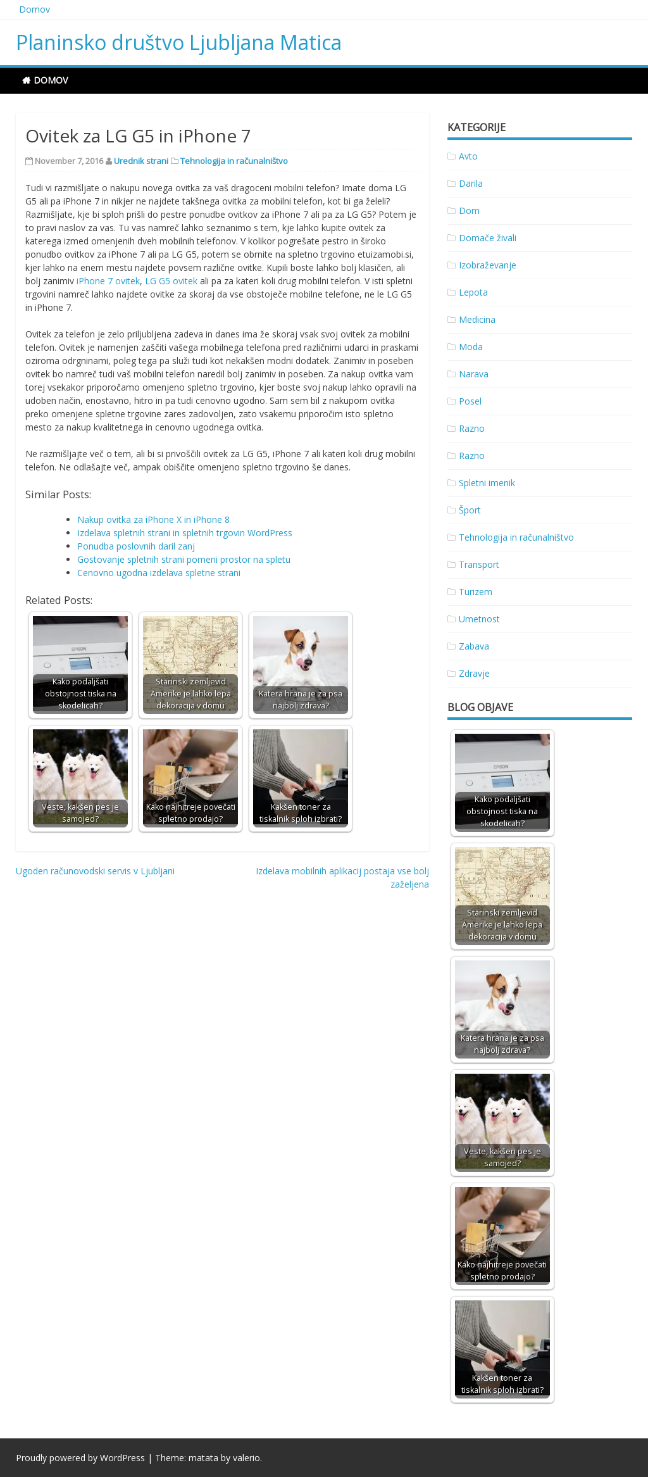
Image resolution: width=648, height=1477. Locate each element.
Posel (470, 401)
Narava (474, 374)
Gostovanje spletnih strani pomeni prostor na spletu (183, 559)
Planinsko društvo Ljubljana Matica (179, 42)
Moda (471, 347)
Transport (479, 564)
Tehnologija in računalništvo (234, 161)
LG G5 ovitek (171, 281)
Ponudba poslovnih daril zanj (136, 546)
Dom (469, 210)
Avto (468, 156)
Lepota (473, 292)
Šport (470, 510)
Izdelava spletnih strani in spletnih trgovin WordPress (184, 533)
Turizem (475, 592)
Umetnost (479, 619)
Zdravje (474, 673)
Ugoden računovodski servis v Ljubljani (95, 871)
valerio (246, 1458)
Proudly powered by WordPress (80, 1458)
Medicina (477, 319)
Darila (471, 183)
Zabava (474, 646)
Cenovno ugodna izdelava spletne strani (158, 573)
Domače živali (487, 238)
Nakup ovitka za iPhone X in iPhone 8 (153, 519)
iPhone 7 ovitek (108, 281)
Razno (472, 428)
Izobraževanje (487, 265)
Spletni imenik (487, 483)
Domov (34, 9)
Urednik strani (141, 161)
